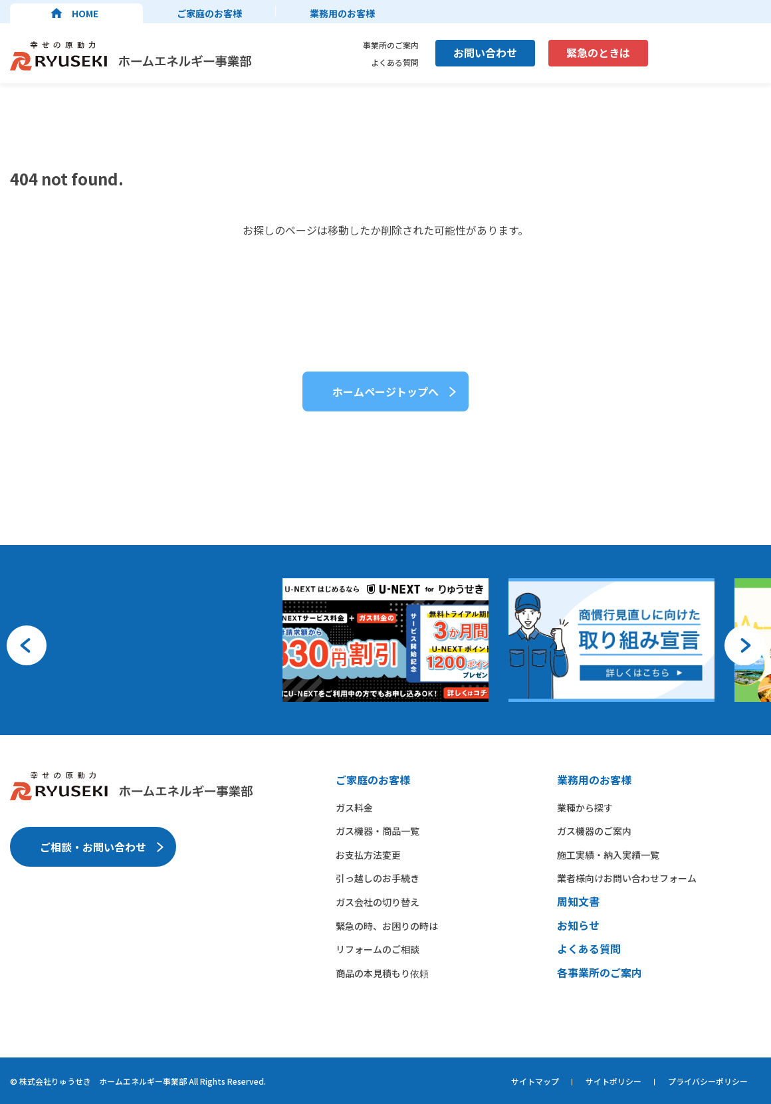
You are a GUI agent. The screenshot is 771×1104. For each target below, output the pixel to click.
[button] (27, 645)
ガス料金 (354, 807)
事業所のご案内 (391, 45)
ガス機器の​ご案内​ (594, 830)
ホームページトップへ (385, 391)
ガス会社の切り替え (377, 902)
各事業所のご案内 (599, 972)
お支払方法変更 (368, 854)
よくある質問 (395, 62)
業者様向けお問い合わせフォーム (627, 878)
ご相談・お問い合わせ (93, 847)
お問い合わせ (485, 52)
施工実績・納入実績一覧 (608, 854)
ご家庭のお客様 (209, 13)
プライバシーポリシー (708, 1081)
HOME (85, 13)
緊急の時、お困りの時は (387, 926)
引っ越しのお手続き (377, 878)
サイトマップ (535, 1081)
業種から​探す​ (585, 807)
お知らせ (578, 925)
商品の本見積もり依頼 (382, 973)
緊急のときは (598, 52)
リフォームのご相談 (377, 949)
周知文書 (578, 901)
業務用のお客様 (342, 13)
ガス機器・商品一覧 (377, 830)
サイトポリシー (613, 1081)
